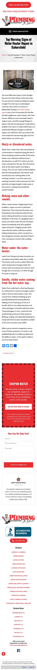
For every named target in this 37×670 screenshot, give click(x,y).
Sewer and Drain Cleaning (18, 583)
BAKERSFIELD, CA (18, 613)
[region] (18, 664)
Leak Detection (18, 572)
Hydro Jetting (18, 560)
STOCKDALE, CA (18, 636)
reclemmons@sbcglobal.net (18, 645)
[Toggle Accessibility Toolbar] (3, 654)
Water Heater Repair (18, 579)
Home (4, 55)
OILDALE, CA (18, 632)
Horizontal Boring (18, 595)
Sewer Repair (18, 556)
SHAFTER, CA (18, 624)
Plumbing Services (8, 353)
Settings (24, 667)
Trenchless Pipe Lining (18, 591)
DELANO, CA (18, 620)
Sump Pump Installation (18, 576)
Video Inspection (18, 564)
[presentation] (13, 466)
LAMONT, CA (18, 616)
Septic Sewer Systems (18, 599)
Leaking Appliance (18, 568)
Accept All (31, 667)
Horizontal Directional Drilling (18, 603)
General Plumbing (18, 552)
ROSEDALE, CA (19, 628)
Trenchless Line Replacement (18, 587)
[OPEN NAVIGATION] (18, 31)
